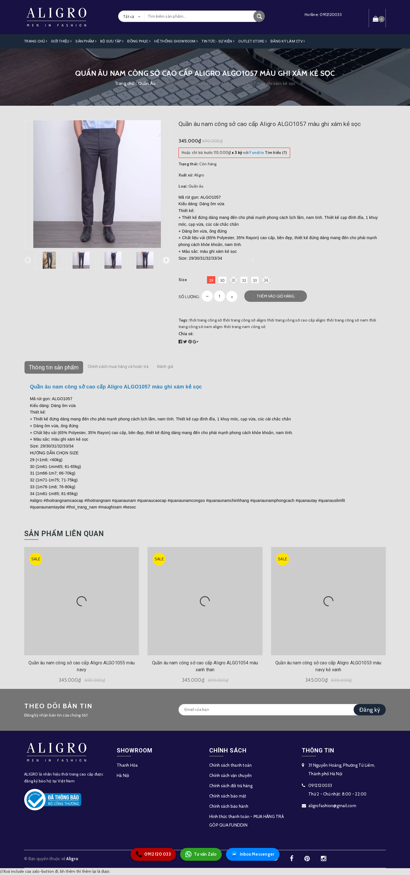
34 (266, 280)
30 (222, 280)
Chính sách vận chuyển (230, 775)
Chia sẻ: (186, 333)
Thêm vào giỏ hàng (275, 296)
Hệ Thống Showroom (176, 41)
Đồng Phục (139, 41)
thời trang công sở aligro (244, 320)
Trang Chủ (35, 41)
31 (233, 280)
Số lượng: (189, 296)
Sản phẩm (86, 41)
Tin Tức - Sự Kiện (218, 41)
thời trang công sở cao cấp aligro (296, 320)
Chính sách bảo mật (228, 796)
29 (211, 280)
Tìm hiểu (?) (268, 152)
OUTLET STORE (252, 41)
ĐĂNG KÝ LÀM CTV (287, 41)
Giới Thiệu (61, 41)
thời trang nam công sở (245, 326)
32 (244, 280)
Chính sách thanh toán (230, 765)
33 (255, 280)
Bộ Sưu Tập (112, 41)
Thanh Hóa (127, 765)
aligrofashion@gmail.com (332, 805)
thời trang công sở (205, 320)
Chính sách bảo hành (228, 806)
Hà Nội (123, 775)
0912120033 (331, 14)
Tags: (184, 320)
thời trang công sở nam (347, 320)
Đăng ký (369, 709)
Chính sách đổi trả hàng (231, 785)
